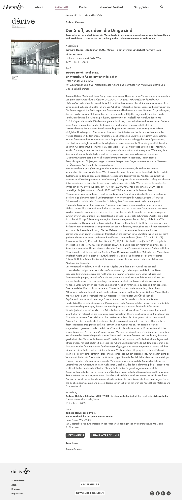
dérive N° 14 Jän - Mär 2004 (84, 15)
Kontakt (15, 489)
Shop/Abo (141, 7)
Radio (83, 7)
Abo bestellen (90, 484)
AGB (13, 485)
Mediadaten (18, 480)
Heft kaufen (75, 435)
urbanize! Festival (111, 7)
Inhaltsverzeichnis (105, 435)
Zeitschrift (61, 7)
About (39, 7)
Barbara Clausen (75, 22)
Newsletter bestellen (90, 492)
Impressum (17, 493)
